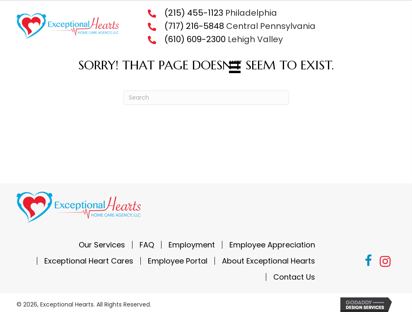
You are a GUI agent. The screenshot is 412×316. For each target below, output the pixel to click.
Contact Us (294, 277)
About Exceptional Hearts (268, 261)
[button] (368, 262)
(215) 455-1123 (193, 13)
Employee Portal (177, 261)
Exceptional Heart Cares (88, 261)
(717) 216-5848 (194, 26)
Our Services (102, 245)
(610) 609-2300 (195, 39)
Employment (192, 245)
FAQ (147, 245)
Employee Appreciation (272, 245)
